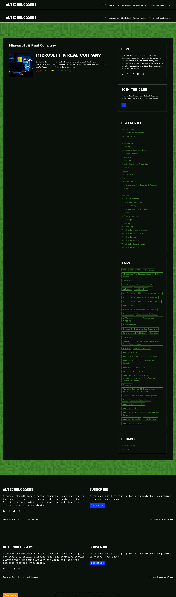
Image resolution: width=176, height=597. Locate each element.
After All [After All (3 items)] (127, 281)
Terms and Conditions (159, 5)
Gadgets (125, 168)
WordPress (168, 519)
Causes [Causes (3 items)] (144, 306)
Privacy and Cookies (28, 519)
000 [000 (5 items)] (124, 270)
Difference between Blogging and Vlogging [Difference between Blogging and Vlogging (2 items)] (138, 319)
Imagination (127, 181)
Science (125, 213)
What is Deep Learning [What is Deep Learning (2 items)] (133, 404)
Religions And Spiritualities (136, 209)
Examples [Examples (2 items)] (154, 333)
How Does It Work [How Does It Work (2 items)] (142, 348)
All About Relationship (133, 133)
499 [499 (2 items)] (131, 270)
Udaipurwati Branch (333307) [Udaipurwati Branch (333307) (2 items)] (145, 396)
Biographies (127, 143)
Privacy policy (140, 5)
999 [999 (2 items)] (138, 270)
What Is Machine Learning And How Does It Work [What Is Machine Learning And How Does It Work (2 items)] (141, 413)
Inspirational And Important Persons (139, 185)
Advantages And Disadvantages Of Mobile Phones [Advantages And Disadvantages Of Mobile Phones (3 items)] (142, 275)
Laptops (125, 188)
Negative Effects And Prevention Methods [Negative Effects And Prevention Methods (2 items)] (138, 361)
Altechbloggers (21, 4)
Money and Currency (131, 199)
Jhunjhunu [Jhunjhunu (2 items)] (152, 356)
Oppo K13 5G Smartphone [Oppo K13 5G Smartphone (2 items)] (134, 367)
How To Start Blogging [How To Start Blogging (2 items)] (133, 356)
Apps (124, 140)
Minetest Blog (128, 445)
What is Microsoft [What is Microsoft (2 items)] (131, 419)
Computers (126, 157)
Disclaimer (126, 5)
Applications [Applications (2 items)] (141, 289)
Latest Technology (130, 192)
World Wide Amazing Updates (135, 230)
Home (124, 178)
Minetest (126, 449)
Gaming (125, 171)
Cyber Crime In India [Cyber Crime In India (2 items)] (147, 314)
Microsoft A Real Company (68, 55)
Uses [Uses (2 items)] (125, 400)
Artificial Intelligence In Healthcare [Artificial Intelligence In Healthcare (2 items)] (141, 301)
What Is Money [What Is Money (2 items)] (150, 419)
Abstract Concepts (130, 129)
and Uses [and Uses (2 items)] (127, 289)
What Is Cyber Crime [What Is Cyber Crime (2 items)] (140, 400)
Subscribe (97, 505)
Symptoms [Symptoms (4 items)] (127, 385)
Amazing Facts (128, 136)
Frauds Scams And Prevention (135, 164)
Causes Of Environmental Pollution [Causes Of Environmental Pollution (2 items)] (139, 310)
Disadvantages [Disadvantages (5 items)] (129, 325)
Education (126, 160)
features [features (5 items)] (127, 337)
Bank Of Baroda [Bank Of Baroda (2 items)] (130, 306)
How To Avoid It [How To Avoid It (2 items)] (130, 352)
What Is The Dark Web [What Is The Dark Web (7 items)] (133, 423)
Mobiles (125, 195)
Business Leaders (130, 154)
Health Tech (127, 174)
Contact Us (114, 5)
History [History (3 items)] (126, 348)
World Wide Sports (130, 247)
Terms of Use (9, 519)
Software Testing (130, 216)
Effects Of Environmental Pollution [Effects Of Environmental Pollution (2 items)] (140, 329)
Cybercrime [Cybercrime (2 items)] (128, 314)
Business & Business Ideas (134, 150)
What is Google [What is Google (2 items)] (130, 408)
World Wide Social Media (133, 244)
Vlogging (126, 223)
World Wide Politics (131, 240)
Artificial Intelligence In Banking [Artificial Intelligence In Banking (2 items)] (140, 297)
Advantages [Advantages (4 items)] (149, 270)
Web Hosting (127, 227)
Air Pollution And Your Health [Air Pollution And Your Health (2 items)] (137, 285)
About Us (102, 5)
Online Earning (129, 206)
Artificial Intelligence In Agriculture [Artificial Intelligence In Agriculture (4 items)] (142, 293)
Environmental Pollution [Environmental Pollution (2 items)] (134, 333)
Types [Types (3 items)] (125, 396)
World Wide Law (129, 237)
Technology (46, 71)
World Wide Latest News (133, 233)
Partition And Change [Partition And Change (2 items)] (133, 371)
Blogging (126, 147)
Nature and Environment (133, 202)
